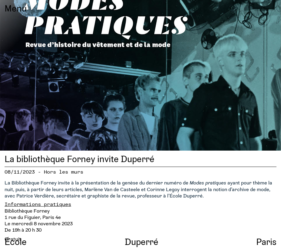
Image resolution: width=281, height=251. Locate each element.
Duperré (141, 241)
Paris (266, 241)
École (16, 241)
